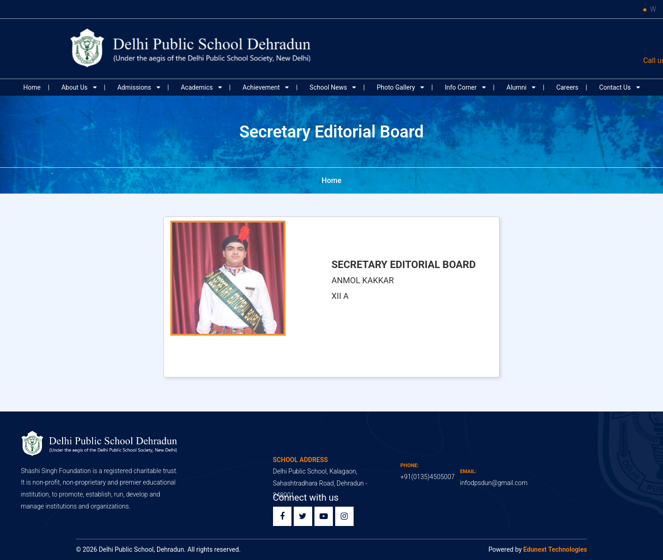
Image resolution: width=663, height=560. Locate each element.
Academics (198, 87)
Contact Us (615, 87)
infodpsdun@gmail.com (586, 60)
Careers (567, 87)
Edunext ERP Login (596, 38)
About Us (75, 87)
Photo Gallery (397, 87)
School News (329, 87)
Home (32, 87)
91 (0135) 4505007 (477, 60)
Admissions (135, 87)
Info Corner (461, 87)
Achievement (262, 87)
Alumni (517, 87)
